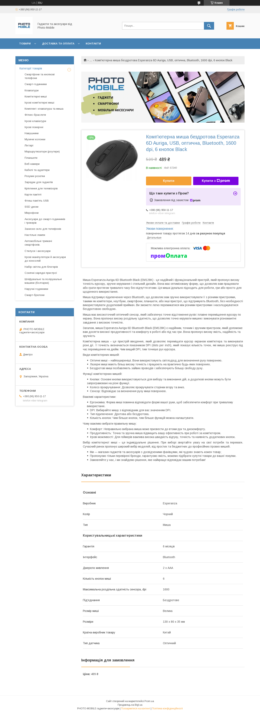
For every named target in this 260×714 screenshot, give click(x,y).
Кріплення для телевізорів (41, 188)
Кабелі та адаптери (37, 169)
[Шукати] (209, 26)
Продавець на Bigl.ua (130, 704)
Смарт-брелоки (34, 295)
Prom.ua (149, 701)
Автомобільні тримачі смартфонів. (38, 242)
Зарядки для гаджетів (39, 182)
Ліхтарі (29, 145)
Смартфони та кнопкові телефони (40, 76)
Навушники (32, 133)
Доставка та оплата (58, 43)
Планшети (31, 157)
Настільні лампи (35, 234)
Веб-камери (32, 163)
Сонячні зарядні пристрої (41, 272)
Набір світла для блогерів (41, 266)
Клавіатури (32, 90)
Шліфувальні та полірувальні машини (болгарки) (43, 281)
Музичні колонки (35, 139)
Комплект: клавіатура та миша (44, 108)
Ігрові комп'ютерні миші (39, 102)
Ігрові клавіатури (35, 121)
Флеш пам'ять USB (37, 200)
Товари (25, 43)
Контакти (93, 43)
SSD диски (31, 206)
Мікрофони (32, 212)
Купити (168, 180)
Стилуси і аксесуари (38, 250)
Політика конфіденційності (167, 708)
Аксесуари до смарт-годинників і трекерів (45, 221)
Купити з (216, 181)
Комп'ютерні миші (36, 96)
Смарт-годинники (36, 84)
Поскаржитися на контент (135, 708)
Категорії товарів (31, 68)
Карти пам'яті (33, 194)
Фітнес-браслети (35, 114)
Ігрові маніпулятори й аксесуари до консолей (45, 259)
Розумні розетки (35, 176)
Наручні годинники (36, 288)
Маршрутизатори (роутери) (42, 151)
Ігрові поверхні (34, 127)
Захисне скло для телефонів (43, 228)
